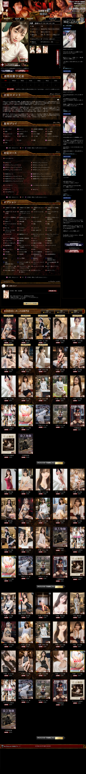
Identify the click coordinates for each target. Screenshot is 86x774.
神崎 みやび (42, 369)
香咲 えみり (42, 492)
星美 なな (59, 340)
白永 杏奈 (59, 369)
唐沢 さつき (77, 340)
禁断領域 (77, 428)
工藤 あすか (25, 369)
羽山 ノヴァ (8, 340)
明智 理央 (59, 615)
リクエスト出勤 (8, 427)
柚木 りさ (76, 398)
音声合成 (26, 455)
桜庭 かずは (59, 398)
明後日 (76, 311)
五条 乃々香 (42, 615)
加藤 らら (8, 369)
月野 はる (76, 369)
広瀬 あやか (42, 398)
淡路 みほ (59, 521)
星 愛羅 (25, 340)
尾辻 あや (25, 398)
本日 (47, 311)
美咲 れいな (8, 398)
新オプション (43, 425)
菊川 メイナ (25, 427)
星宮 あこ (42, 340)
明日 (61, 311)
